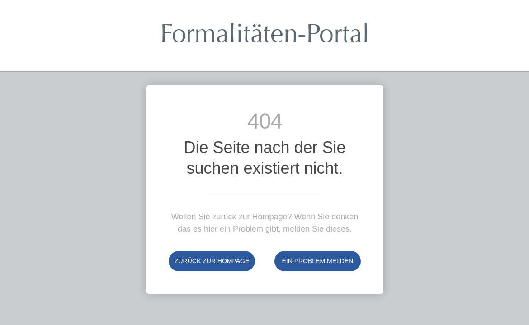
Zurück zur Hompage (212, 261)
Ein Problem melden (317, 261)
